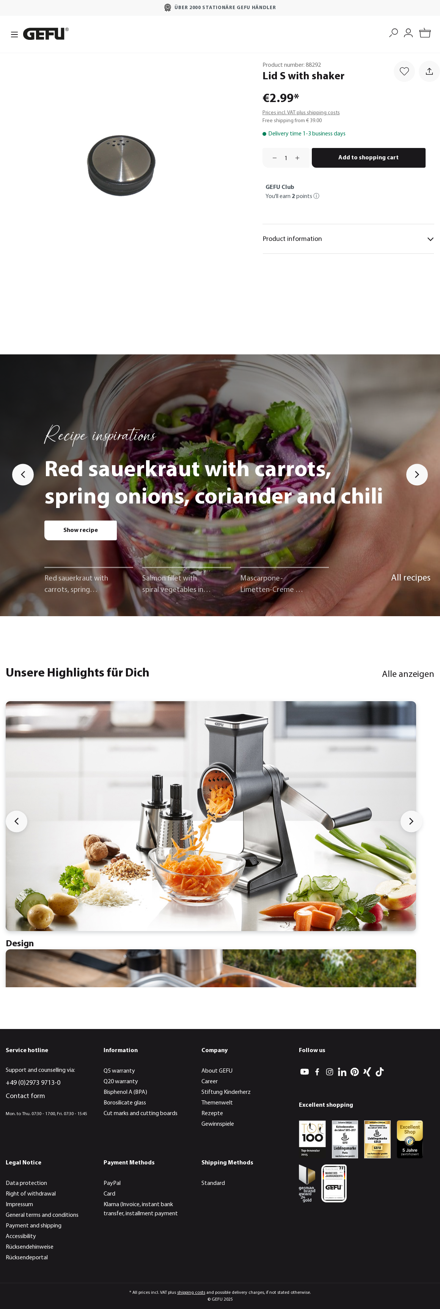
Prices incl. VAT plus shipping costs (301, 113)
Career (209, 1082)
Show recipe (80, 530)
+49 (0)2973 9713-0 (33, 1083)
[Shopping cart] (425, 34)
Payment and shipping (33, 1226)
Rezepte (212, 1114)
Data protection (26, 1183)
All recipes (411, 578)
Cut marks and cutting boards (141, 1114)
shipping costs (191, 1292)
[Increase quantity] (300, 158)
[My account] (408, 32)
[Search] (393, 32)
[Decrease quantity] (271, 158)
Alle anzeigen (408, 674)
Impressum (19, 1205)
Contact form (25, 1096)
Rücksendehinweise (29, 1247)
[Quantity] (286, 158)
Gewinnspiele (217, 1124)
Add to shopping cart (368, 158)
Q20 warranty (121, 1082)
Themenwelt (217, 1103)
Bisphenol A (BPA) (125, 1092)
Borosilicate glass (125, 1103)
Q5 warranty (119, 1071)
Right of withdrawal (31, 1194)
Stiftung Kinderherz (226, 1092)
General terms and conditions (42, 1215)
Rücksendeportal (27, 1258)
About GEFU (217, 1071)
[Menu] (12, 34)
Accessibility (21, 1236)
